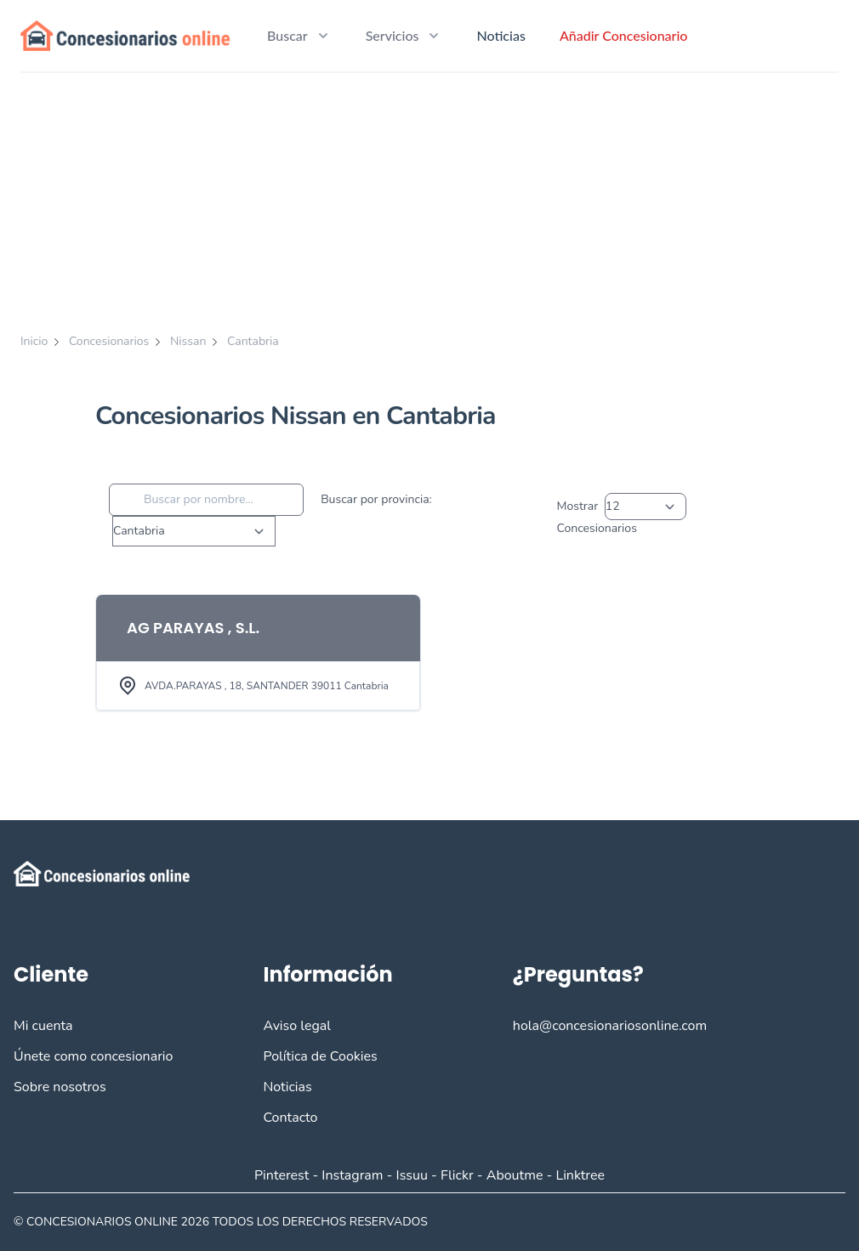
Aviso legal (297, 1025)
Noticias (500, 35)
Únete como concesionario (93, 1056)
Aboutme (514, 1175)
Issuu (412, 1175)
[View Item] (258, 652)
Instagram (352, 1175)
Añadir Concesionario (624, 35)
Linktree (580, 1175)
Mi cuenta (43, 1025)
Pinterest (281, 1175)
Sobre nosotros (60, 1087)
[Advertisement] (429, 201)
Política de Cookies (320, 1056)
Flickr (457, 1175)
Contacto (290, 1117)
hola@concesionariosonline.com (610, 1025)
